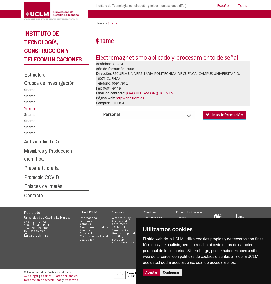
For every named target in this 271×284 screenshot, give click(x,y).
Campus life (120, 230)
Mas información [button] (224, 115)
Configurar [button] (171, 272)
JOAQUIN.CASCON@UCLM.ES (149, 93)
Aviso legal (31, 276)
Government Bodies (94, 227)
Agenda (85, 230)
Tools (242, 5)
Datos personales (66, 276)
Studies (118, 212)
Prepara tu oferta (41, 168)
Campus (85, 224)
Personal (115, 114)
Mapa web (71, 280)
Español (223, 5)
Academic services (125, 242)
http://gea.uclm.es (130, 98)
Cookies (46, 276)
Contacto (33, 195)
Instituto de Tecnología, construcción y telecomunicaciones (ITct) (141, 5)
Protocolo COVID (41, 177)
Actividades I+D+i (43, 141)
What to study (121, 218)
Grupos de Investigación (49, 83)
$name (30, 89)
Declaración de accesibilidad (43, 280)
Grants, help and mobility (123, 234)
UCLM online (120, 227)
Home (100, 23)
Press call (86, 233)
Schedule (118, 239)
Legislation (87, 239)
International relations (89, 219)
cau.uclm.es (36, 235)
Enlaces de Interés (43, 186)
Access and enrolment (119, 222)
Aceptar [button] (151, 272)
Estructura (35, 74)
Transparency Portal (94, 236)
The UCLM (89, 212)
